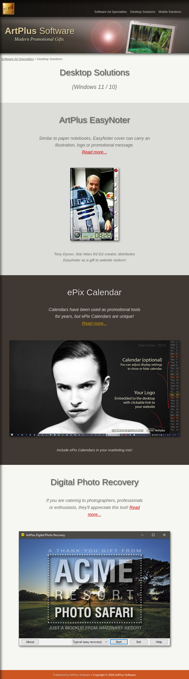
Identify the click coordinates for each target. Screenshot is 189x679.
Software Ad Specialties (110, 12)
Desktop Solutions (142, 12)
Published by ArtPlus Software (71, 674)
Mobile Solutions (170, 12)
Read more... (94, 152)
